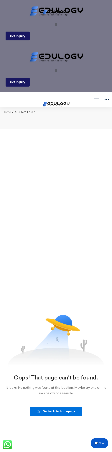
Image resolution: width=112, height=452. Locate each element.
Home (7, 112)
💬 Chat (99, 443)
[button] (56, 24)
